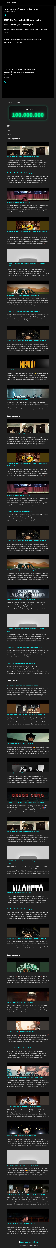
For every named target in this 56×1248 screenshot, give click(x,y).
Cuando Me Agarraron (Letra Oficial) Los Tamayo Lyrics (23, 599)
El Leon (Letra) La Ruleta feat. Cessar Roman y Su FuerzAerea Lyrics (26, 340)
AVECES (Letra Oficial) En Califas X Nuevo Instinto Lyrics (23, 156)
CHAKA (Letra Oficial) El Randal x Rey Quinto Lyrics (21, 663)
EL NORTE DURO (10, 3)
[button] (5, 15)
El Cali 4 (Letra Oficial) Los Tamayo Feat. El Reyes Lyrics (23, 295)
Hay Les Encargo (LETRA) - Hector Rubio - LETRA (21, 1223)
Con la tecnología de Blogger (28, 1242)
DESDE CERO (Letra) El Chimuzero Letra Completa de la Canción (25, 802)
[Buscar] (54, 3)
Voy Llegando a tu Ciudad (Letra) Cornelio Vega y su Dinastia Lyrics (26, 714)
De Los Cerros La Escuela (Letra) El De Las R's (20, 743)
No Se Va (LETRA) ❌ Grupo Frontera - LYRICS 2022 (21, 1135)
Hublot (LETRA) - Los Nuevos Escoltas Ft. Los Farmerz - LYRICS (25, 1077)
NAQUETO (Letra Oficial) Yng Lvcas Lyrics (19, 892)
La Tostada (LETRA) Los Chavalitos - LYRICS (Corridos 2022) (24, 1106)
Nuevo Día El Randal (13, 370)
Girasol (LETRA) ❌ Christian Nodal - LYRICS (19, 973)
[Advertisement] (28, 56)
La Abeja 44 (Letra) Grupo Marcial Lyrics (18, 202)
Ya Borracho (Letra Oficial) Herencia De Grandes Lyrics (22, 685)
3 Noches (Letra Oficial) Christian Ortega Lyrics (20, 173)
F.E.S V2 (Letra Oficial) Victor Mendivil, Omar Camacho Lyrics (24, 311)
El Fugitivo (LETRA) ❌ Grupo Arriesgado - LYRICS (21, 1031)
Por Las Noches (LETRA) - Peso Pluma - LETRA (20, 1002)
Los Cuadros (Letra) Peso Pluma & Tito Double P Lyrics (22, 1165)
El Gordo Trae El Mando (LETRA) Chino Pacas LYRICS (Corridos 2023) (26, 1194)
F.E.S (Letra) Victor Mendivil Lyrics (17, 773)
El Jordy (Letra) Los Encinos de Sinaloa (18, 399)
